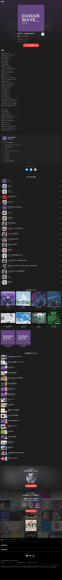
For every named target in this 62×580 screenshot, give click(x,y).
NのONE (6, 154)
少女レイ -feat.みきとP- (21, 539)
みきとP (26, 36)
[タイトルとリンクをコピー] (35, 169)
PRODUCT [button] (4, 545)
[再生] (42, 34)
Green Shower (54, 326)
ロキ (6, 148)
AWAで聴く (31, 45)
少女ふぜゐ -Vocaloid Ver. (8, 345)
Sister (39, 326)
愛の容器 (7, 156)
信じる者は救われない (9, 146)
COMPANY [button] (4, 549)
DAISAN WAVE (11, 137)
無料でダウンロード (31, 511)
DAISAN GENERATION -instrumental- (13, 144)
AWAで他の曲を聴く (31, 485)
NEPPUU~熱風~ (39, 306)
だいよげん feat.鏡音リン (8, 326)
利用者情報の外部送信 (21, 562)
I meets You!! (23, 326)
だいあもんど (7, 152)
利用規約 (2, 562)
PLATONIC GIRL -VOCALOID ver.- (12, 150)
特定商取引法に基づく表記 (32, 562)
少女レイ (23, 306)
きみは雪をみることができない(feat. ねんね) (54, 307)
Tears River (7, 158)
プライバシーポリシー (10, 562)
